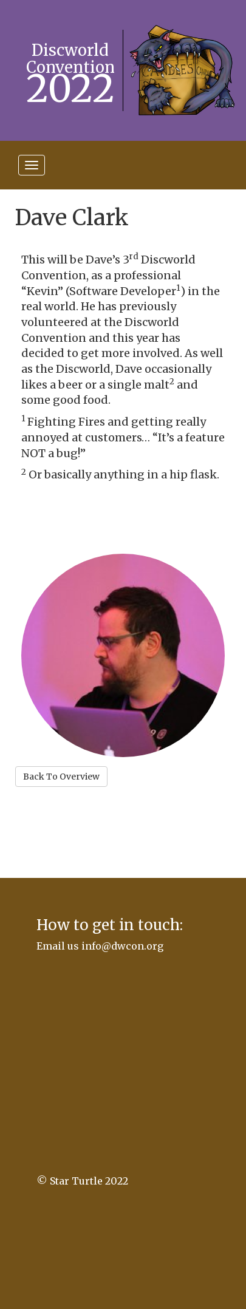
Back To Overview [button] (61, 776)
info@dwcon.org (122, 946)
